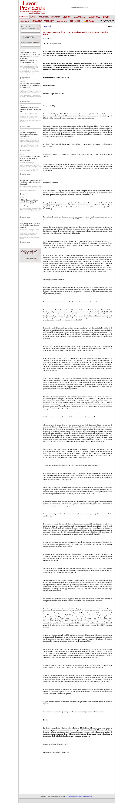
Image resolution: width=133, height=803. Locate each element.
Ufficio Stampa (78, 796)
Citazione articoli (87, 796)
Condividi (47, 26)
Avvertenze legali (70, 796)
